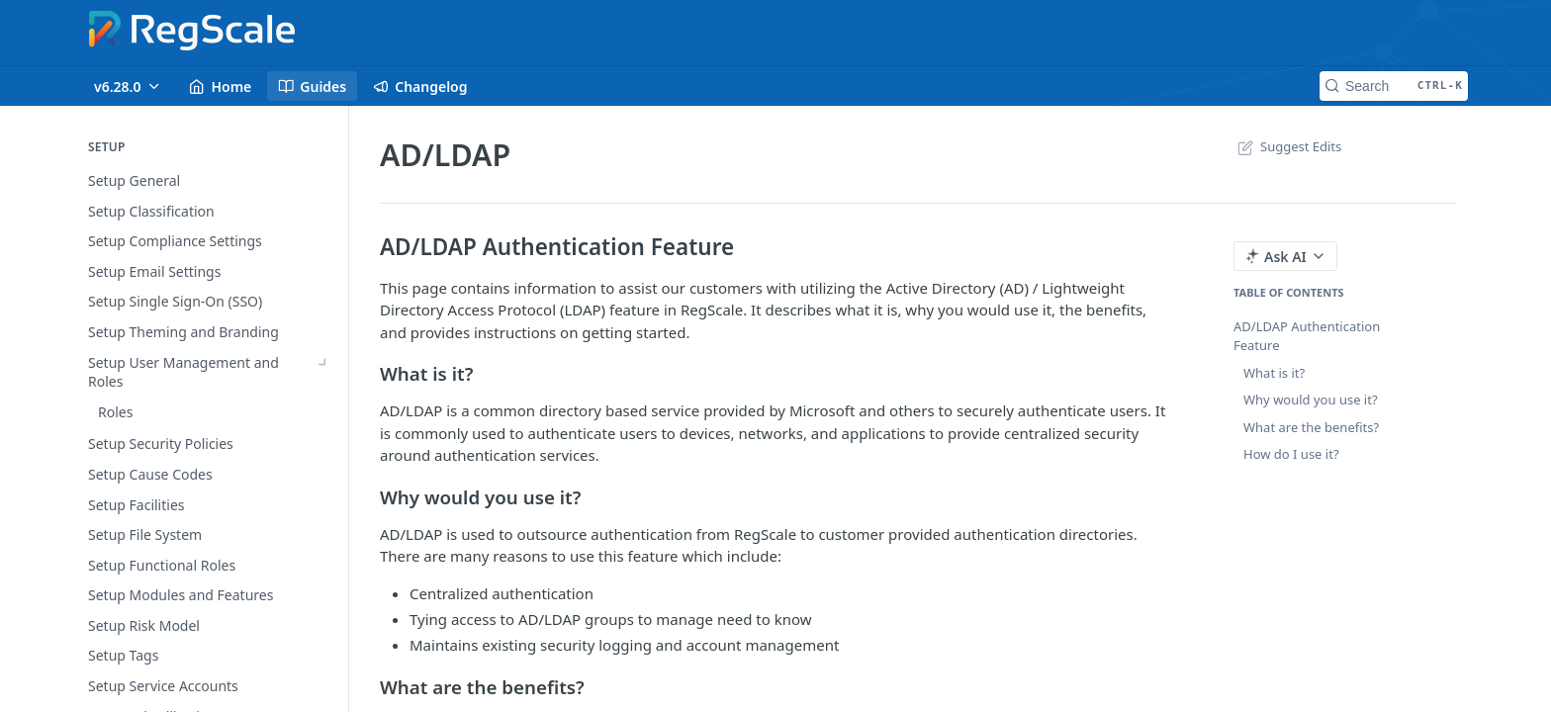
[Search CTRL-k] (1394, 86)
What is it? (1274, 373)
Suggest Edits (1287, 146)
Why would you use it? (1310, 399)
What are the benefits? (1311, 427)
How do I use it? (1291, 454)
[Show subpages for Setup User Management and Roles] (323, 363)
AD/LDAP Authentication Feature (1306, 336)
